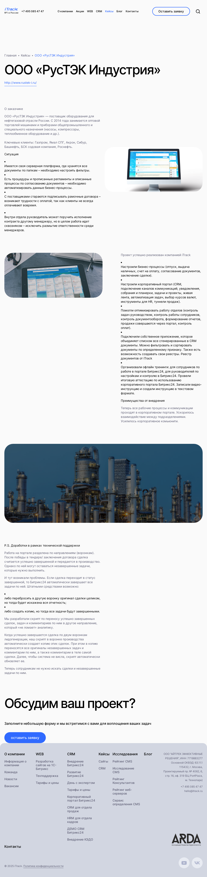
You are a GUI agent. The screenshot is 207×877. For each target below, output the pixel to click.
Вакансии (11, 786)
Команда (10, 772)
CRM (102, 768)
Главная (10, 55)
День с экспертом (81, 783)
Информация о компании (15, 763)
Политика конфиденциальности (43, 866)
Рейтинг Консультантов (124, 781)
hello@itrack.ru (193, 791)
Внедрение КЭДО (80, 839)
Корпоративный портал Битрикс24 (81, 798)
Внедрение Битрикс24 (75, 763)
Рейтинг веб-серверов (122, 791)
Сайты (103, 761)
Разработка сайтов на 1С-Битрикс (46, 765)
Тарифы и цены (47, 783)
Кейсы (25, 55)
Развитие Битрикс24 (75, 774)
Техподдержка (47, 776)
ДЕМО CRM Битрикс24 (75, 830)
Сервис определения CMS (126, 802)
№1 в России (11, 12)
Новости (10, 779)
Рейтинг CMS (122, 761)
